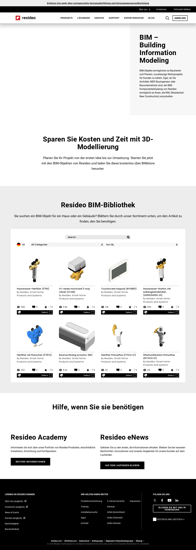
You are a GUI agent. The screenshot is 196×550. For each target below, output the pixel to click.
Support (114, 17)
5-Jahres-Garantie (115, 501)
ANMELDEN (181, 17)
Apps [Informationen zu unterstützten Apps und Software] (83, 517)
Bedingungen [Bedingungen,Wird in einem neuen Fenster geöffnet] (97, 541)
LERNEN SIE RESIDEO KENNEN (24, 494)
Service (99, 17)
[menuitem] (66, 18)
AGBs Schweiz (114, 523)
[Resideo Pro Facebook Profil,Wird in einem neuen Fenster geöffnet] (162, 500)
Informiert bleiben (182, 9)
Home (26, 18)
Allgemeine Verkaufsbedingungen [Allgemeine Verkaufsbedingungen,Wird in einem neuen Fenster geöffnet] (119, 541)
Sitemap (139, 541)
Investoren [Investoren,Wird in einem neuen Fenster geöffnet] (161, 9)
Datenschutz (84, 541)
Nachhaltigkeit (12, 523)
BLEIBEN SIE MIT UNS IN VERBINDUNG (172, 508)
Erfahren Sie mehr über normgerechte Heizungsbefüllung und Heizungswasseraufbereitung (98, 3)
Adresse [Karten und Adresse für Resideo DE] (111, 506)
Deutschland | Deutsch (171, 519)
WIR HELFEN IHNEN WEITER (98, 494)
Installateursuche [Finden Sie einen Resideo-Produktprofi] (89, 512)
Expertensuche (134, 17)
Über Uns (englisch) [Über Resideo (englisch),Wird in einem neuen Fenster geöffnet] (14, 501)
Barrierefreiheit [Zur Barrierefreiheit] (12, 529)
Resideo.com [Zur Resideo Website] (56, 541)
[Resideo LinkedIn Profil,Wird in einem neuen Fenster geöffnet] (177, 500)
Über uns (145, 9)
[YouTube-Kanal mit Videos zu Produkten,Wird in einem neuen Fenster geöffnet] (169, 500)
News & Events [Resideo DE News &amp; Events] (12, 512)
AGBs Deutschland (116, 512)
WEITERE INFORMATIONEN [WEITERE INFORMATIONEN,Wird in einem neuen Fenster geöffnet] (30, 461)
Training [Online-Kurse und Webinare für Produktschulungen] (85, 506)
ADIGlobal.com (70, 541)
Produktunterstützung (91, 501)
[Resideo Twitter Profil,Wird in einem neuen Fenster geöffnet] (155, 500)
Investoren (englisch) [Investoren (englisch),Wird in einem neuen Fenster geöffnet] (15, 506)
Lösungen (83, 17)
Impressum (135, 501)
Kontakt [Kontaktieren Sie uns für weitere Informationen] (85, 523)
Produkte (66, 17)
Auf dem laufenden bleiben (122, 465)
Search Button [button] (167, 18)
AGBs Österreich (115, 517)
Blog (151, 17)
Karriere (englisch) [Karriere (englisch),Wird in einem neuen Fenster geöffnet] (13, 518)
